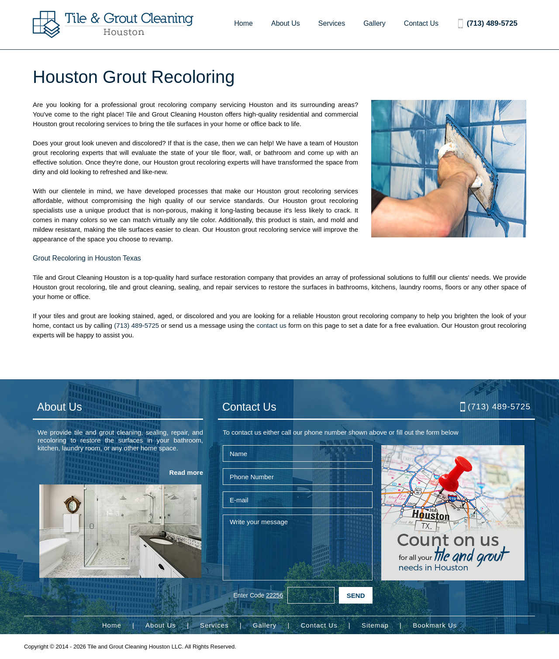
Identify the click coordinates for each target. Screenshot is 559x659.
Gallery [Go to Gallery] (374, 23)
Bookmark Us (435, 625)
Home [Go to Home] (243, 23)
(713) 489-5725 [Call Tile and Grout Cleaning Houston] (492, 23)
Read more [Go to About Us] (186, 472)
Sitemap (375, 625)
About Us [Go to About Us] (285, 23)
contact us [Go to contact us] (271, 325)
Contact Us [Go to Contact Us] (421, 23)
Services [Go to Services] (331, 23)
